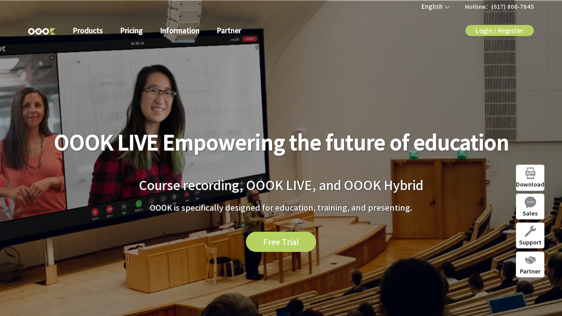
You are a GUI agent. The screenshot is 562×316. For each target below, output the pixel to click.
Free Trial (281, 241)
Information (179, 30)
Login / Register (499, 30)
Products (88, 30)
